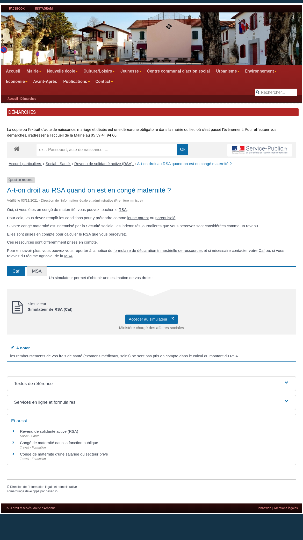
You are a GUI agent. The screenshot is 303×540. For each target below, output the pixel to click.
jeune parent (138, 218)
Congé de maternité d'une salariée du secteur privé (64, 454)
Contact (103, 81)
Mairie (32, 71)
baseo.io (51, 491)
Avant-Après (45, 81)
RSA (123, 209)
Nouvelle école (61, 71)
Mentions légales (286, 508)
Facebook (17, 8)
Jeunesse (129, 71)
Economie (15, 81)
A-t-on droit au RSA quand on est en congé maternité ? (184, 163)
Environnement (259, 71)
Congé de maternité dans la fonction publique (59, 442)
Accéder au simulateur (151, 319)
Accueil (13, 71)
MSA (68, 256)
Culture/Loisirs (97, 71)
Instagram (44, 8)
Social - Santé (58, 163)
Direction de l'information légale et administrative (43, 487)
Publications (75, 81)
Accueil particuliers (25, 163)
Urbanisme (226, 71)
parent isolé (165, 218)
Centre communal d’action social (178, 71)
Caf (261, 250)
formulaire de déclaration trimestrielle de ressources (158, 250)
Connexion (264, 508)
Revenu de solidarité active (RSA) (104, 163)
